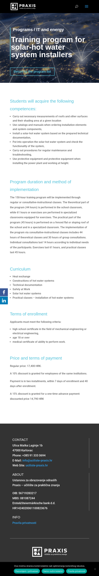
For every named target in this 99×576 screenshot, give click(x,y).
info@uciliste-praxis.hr (37, 460)
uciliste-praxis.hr (37, 465)
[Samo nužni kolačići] (95, 569)
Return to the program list (32, 72)
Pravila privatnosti (24, 523)
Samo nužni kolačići (53, 571)
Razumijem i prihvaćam (26, 571)
